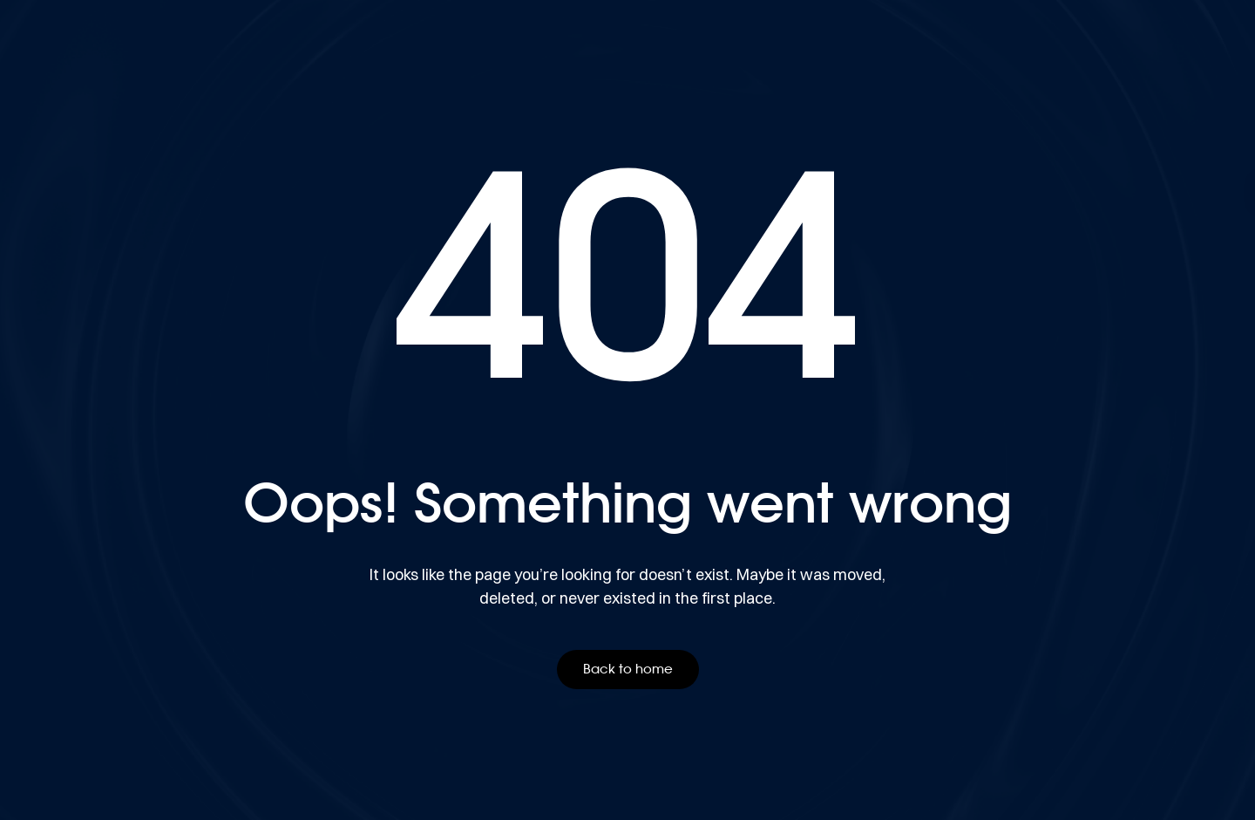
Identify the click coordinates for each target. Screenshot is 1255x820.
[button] (628, 669)
